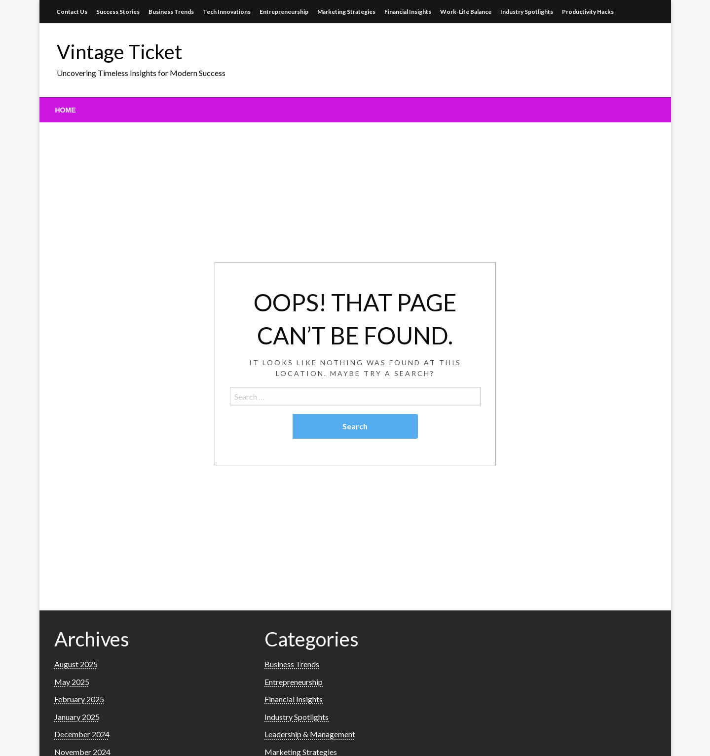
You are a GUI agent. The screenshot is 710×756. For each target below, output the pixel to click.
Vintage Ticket (119, 52)
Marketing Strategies (346, 11)
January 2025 (77, 716)
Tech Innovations (227, 11)
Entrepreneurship (284, 11)
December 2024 (82, 734)
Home (65, 110)
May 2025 (71, 681)
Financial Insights (407, 11)
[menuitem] (65, 110)
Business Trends (171, 11)
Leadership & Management (309, 734)
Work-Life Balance (465, 11)
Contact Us (71, 11)
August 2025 (76, 664)
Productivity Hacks (588, 11)
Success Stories (118, 11)
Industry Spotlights (526, 11)
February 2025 (79, 699)
